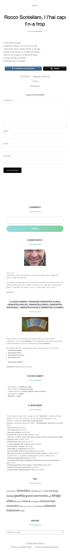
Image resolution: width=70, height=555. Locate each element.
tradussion (35, 86)
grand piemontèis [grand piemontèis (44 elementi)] (36, 495)
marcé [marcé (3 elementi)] (19, 501)
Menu (35, 6)
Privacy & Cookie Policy (21, 547)
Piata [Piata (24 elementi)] (52, 501)
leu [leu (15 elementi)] (14, 501)
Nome (6, 131)
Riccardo (11, 396)
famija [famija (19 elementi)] (9, 495)
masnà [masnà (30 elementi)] (26, 501)
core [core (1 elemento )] (42, 491)
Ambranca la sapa (25, 387)
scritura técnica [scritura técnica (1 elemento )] (29, 506)
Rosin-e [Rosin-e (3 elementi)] (22, 506)
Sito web (7, 156)
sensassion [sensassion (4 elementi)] (39, 506)
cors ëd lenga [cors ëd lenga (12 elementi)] (51, 491)
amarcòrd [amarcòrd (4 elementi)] (10, 491)
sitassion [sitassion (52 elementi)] (50, 505)
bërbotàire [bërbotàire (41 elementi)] (23, 490)
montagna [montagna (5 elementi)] (35, 501)
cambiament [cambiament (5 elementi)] (35, 491)
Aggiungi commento (41, 76)
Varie (36, 81)
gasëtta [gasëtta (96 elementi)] (19, 495)
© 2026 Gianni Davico (35, 544)
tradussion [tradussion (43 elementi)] (13, 510)
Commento (8, 100)
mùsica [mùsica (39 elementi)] (44, 501)
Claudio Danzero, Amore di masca (34, 391)
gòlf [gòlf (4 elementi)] (50, 496)
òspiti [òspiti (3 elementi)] (23, 511)
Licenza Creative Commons (47, 547)
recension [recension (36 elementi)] (12, 505)
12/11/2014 (25, 76)
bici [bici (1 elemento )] (15, 491)
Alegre (21, 394)
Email (6, 143)
